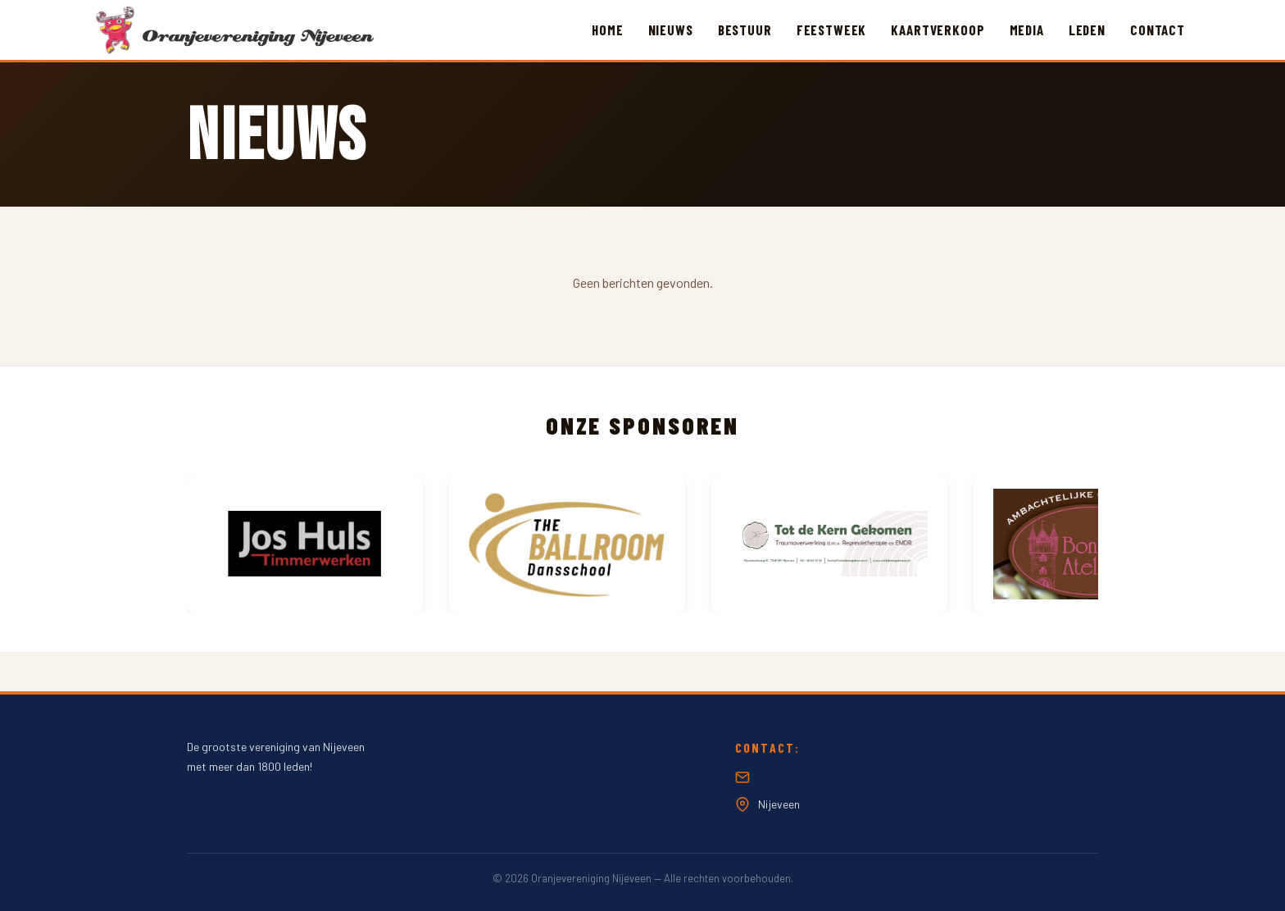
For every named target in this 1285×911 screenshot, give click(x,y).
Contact (1157, 29)
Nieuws (670, 29)
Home (607, 29)
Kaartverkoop (937, 29)
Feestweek (832, 29)
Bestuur (745, 29)
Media (1027, 29)
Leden (1087, 29)
